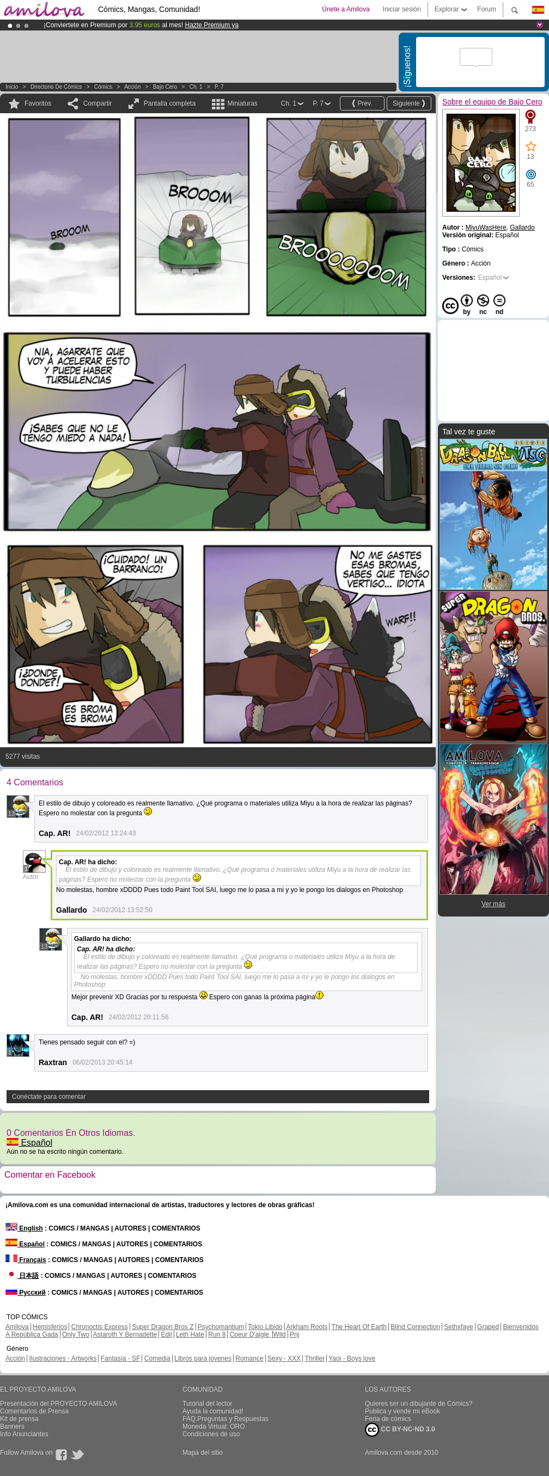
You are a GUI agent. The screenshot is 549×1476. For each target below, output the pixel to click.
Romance (249, 1358)
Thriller (314, 1358)
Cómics (104, 87)
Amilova (17, 1327)
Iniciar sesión (402, 9)
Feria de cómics (388, 1419)
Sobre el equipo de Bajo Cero (492, 101)
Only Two (75, 1334)
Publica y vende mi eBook (402, 1411)
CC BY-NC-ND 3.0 (400, 1430)
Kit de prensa (19, 1419)
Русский (25, 1292)
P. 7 (219, 87)
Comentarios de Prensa (34, 1411)
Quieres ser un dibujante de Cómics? (418, 1403)
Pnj (294, 1334)
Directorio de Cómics (56, 87)
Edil (166, 1334)
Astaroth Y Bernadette (125, 1334)
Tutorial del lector (207, 1403)
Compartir (97, 103)
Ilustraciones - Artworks (62, 1358)
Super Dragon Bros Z (162, 1327)
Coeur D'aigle (250, 1334)
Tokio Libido (265, 1327)
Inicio (11, 87)
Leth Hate (190, 1334)
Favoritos (38, 103)
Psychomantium (221, 1327)
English (24, 1228)
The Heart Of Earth (359, 1327)
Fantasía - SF (121, 1358)
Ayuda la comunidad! (212, 1411)
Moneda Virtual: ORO (213, 1426)
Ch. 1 (196, 87)
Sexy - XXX (284, 1358)
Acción (132, 87)
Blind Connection (415, 1327)
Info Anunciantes (24, 1434)
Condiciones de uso (211, 1434)
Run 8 (216, 1334)
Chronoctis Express (99, 1327)
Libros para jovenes (202, 1358)
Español (29, 1142)
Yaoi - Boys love (351, 1358)
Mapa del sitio (202, 1452)
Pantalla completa (170, 103)
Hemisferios (50, 1327)
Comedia (157, 1358)
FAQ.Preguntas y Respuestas (225, 1419)
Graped (488, 1327)
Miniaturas (242, 103)
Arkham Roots (306, 1327)
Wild (279, 1334)
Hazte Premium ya (212, 25)
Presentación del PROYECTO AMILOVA (58, 1403)
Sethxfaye (458, 1327)
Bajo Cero (165, 87)
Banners (12, 1426)
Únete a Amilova (345, 9)
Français (25, 1260)
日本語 (22, 1276)
